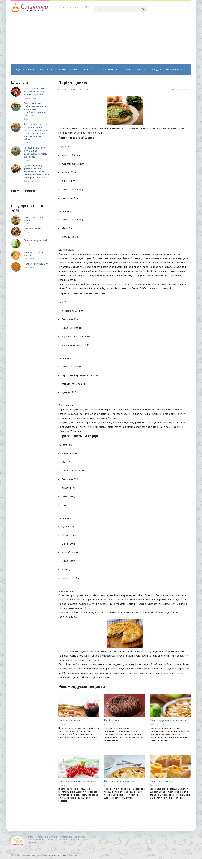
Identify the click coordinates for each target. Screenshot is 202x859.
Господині (155, 69)
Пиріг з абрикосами (161, 781)
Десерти (139, 69)
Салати (126, 69)
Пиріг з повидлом (69, 720)
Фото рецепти (68, 69)
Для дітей (87, 69)
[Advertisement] (101, 40)
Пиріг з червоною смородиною (77, 781)
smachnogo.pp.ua (57, 855)
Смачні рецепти (107, 69)
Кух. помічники (25, 69)
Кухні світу (45, 69)
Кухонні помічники (157, 724)
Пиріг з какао (112, 720)
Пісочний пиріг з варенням (120, 781)
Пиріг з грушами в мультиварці (168, 720)
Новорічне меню (176, 69)
